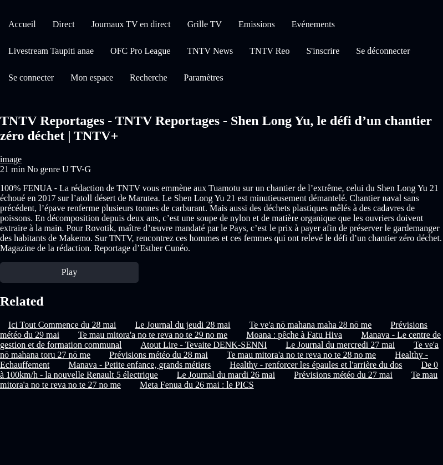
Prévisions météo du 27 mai (343, 374)
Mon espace (91, 77)
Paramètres (203, 77)
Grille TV (204, 24)
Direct (64, 24)
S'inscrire (322, 51)
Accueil (22, 24)
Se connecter (31, 77)
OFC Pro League (140, 51)
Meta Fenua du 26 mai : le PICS (197, 384)
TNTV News (210, 51)
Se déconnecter (383, 51)
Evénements (313, 24)
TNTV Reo (269, 51)
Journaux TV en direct (131, 24)
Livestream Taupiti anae (51, 51)
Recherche (148, 77)
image (11, 159)
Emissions (256, 24)
